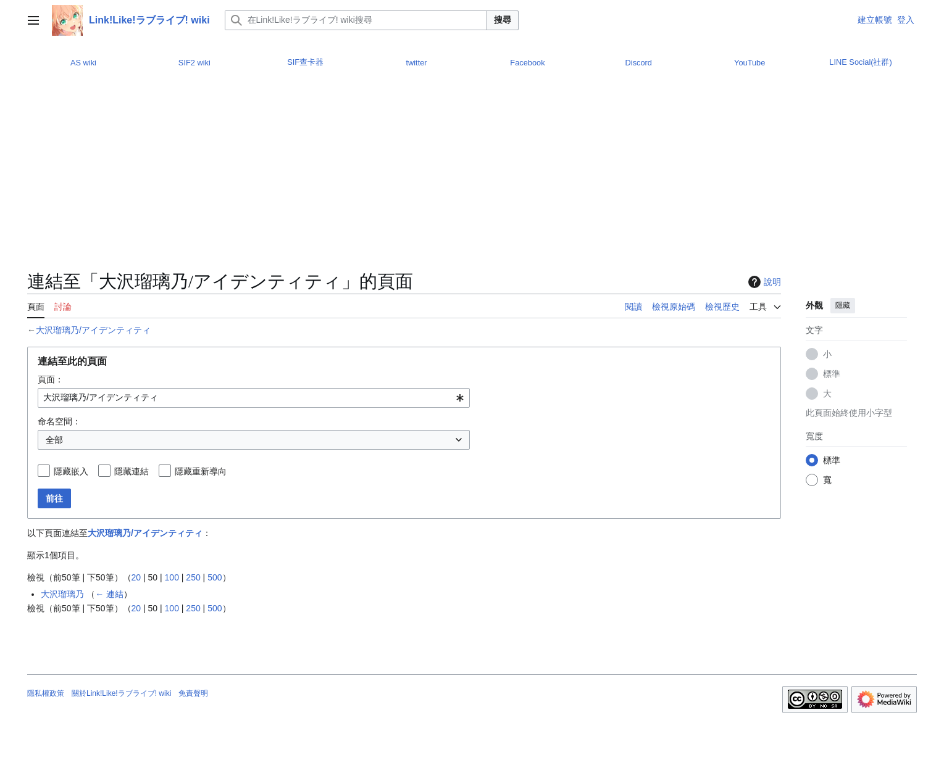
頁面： (51, 379)
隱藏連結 (131, 471)
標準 (831, 374)
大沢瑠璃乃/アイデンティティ (93, 330)
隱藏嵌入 (71, 471)
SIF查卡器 (305, 62)
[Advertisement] (404, 177)
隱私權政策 (45, 693)
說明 (763, 282)
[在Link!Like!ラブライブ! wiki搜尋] (356, 20)
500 (214, 577)
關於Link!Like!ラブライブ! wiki (121, 693)
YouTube (749, 62)
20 (136, 577)
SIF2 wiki (194, 62)
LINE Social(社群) (860, 62)
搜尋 (502, 20)
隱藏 (842, 305)
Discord (638, 62)
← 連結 (109, 594)
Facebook (527, 62)
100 (172, 577)
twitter (416, 62)
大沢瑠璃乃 (62, 594)
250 (193, 577)
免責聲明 (193, 693)
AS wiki (83, 62)
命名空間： (59, 421)
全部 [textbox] (54, 440)
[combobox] (254, 398)
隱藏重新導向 (201, 471)
